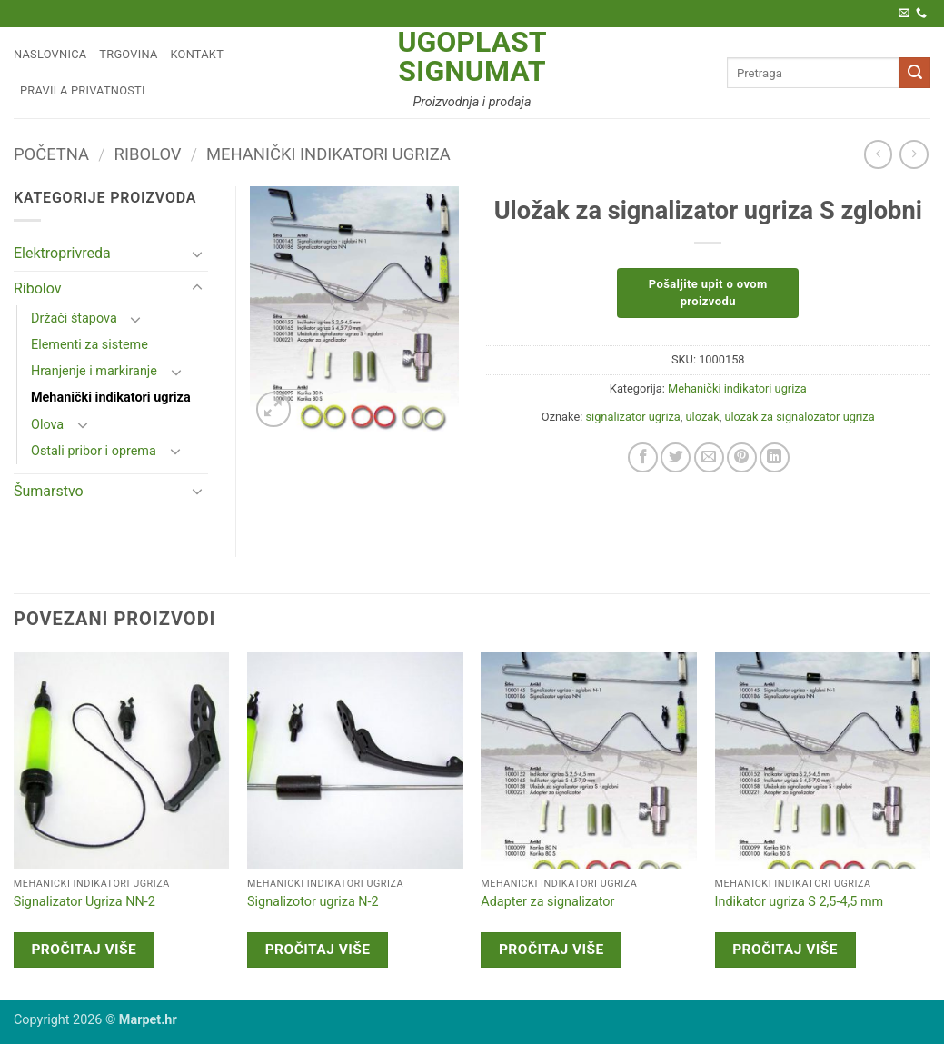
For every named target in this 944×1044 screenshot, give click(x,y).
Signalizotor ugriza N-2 (313, 902)
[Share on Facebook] (643, 457)
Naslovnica (50, 54)
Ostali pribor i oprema (93, 451)
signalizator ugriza (632, 416)
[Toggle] (197, 253)
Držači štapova (74, 318)
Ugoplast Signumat (471, 56)
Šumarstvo (49, 491)
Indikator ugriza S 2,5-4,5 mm (799, 902)
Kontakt (197, 54)
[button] (274, 409)
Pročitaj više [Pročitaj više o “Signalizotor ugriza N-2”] (318, 949)
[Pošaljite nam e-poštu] (904, 13)
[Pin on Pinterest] (742, 457)
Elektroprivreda (62, 253)
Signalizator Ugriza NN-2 (84, 902)
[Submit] (914, 72)
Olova (47, 425)
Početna (51, 154)
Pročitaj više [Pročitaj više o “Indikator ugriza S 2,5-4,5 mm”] (785, 949)
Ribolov (148, 154)
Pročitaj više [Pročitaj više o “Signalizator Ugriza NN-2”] (83, 949)
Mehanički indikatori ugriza (328, 154)
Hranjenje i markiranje (94, 371)
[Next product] (878, 154)
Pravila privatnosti (82, 90)
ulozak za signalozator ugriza (799, 416)
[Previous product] (913, 154)
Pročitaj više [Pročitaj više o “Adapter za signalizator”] (551, 949)
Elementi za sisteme (89, 345)
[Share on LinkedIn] (775, 457)
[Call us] (921, 13)
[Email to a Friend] (709, 457)
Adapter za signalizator (547, 902)
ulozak (703, 416)
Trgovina (128, 54)
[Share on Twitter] (676, 457)
